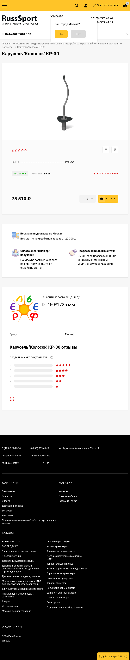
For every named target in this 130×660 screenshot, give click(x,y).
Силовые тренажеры (58, 541)
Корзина (63, 491)
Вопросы (7, 510)
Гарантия (7, 496)
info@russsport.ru (11, 455)
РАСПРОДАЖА (10, 546)
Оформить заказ (68, 501)
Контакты (7, 515)
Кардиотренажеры (57, 546)
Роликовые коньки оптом (61, 588)
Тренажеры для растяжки (61, 551)
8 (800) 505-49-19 (102, 22)
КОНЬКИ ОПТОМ (11, 541)
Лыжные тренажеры (58, 597)
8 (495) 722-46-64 (102, 18)
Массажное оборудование (16, 611)
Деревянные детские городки (18, 561)
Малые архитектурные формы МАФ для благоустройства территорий (21, 582)
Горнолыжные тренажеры (61, 573)
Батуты (6, 601)
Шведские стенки (11, 556)
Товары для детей (56, 583)
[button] (113, 656)
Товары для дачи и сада (60, 563)
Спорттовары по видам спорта (19, 551)
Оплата (6, 501)
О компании (8, 491)
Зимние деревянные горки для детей (67, 568)
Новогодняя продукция (60, 578)
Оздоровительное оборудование (65, 607)
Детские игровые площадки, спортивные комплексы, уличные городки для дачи (20, 568)
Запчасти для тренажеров (61, 592)
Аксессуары (53, 602)
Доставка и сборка (12, 506)
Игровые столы (10, 606)
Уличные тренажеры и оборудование (22, 589)
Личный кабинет (68, 496)
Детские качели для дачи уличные (21, 576)
